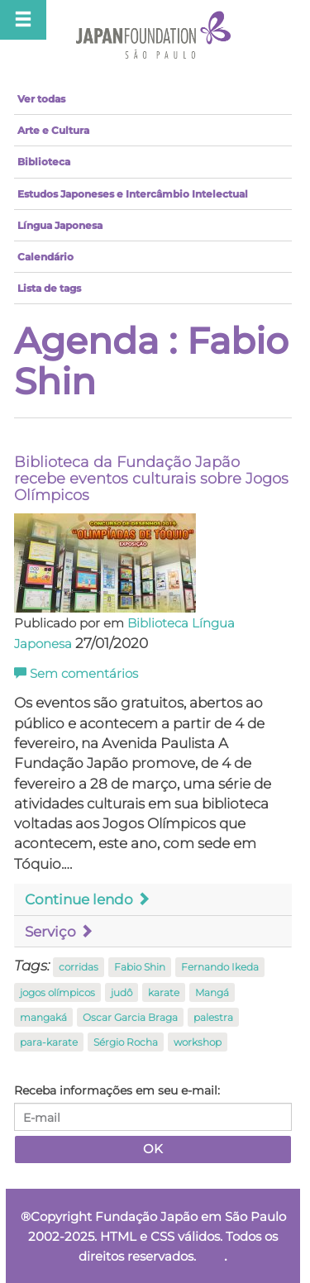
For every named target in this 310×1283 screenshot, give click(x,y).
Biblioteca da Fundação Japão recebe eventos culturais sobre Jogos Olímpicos (151, 478)
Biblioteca (43, 161)
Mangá (212, 992)
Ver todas (41, 99)
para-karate (49, 1042)
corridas (78, 967)
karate (163, 992)
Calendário (45, 256)
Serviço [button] (59, 931)
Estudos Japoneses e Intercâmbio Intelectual (132, 194)
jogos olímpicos (57, 992)
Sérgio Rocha (125, 1042)
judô (121, 992)
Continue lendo (87, 899)
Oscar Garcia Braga (130, 1017)
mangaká (43, 1017)
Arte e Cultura (53, 130)
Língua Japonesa (60, 225)
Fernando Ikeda (220, 967)
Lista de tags (49, 288)
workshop (198, 1042)
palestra (213, 1017)
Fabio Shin (139, 967)
